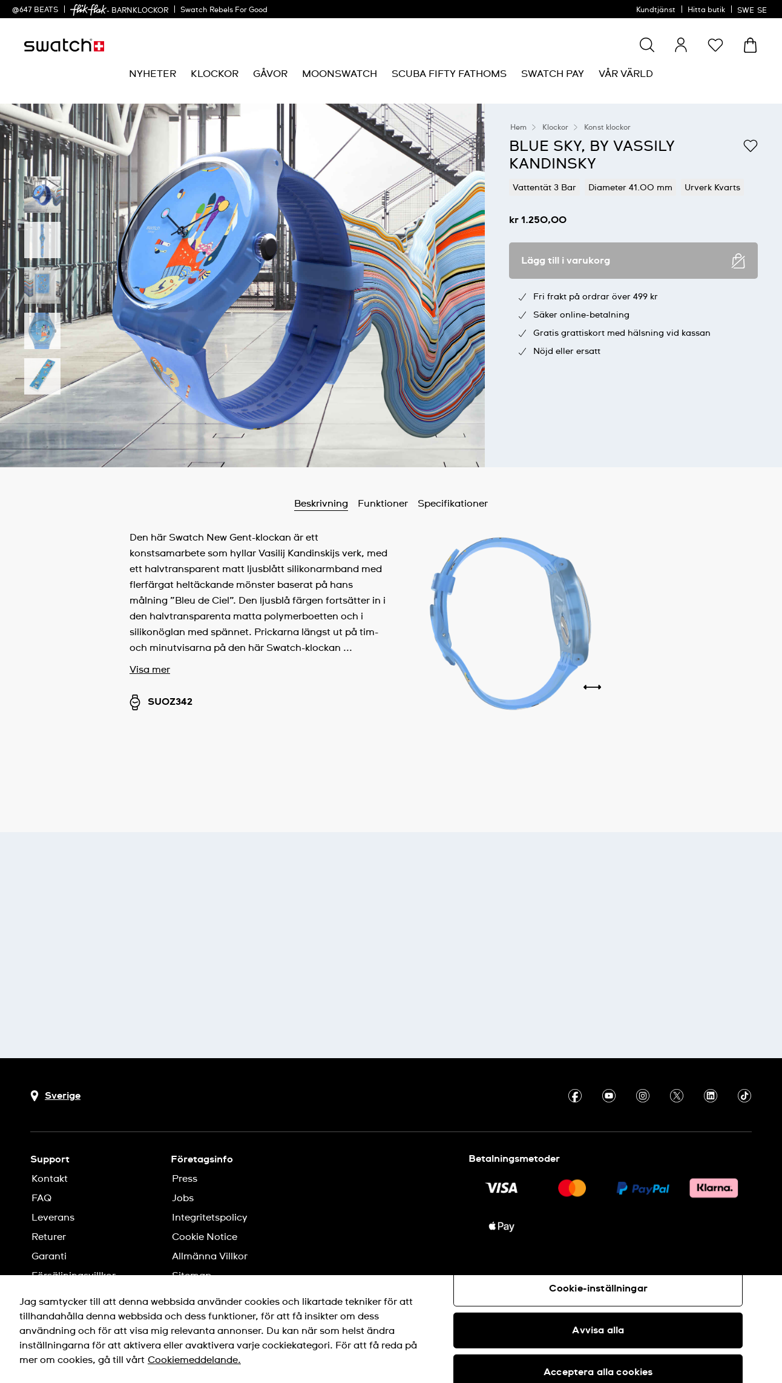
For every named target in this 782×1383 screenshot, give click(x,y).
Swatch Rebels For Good (224, 10)
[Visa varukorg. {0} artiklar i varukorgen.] (750, 45)
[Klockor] (214, 74)
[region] (391, 1329)
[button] (715, 45)
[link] (88, 10)
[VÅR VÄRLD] (626, 74)
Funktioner (383, 503)
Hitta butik (706, 10)
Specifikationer (453, 503)
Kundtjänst (655, 10)
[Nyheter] (152, 74)
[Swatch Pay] (552, 74)
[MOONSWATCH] (339, 74)
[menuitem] (152, 74)
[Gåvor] (270, 74)
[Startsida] (64, 45)
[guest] (681, 45)
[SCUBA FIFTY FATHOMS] (449, 74)
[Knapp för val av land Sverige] (55, 1096)
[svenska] (753, 9)
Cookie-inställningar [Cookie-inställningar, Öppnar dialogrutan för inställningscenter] (598, 1288)
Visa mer (150, 670)
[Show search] (647, 45)
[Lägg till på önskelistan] (750, 145)
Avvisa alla (598, 1330)
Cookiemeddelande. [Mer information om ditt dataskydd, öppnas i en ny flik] (194, 1360)
